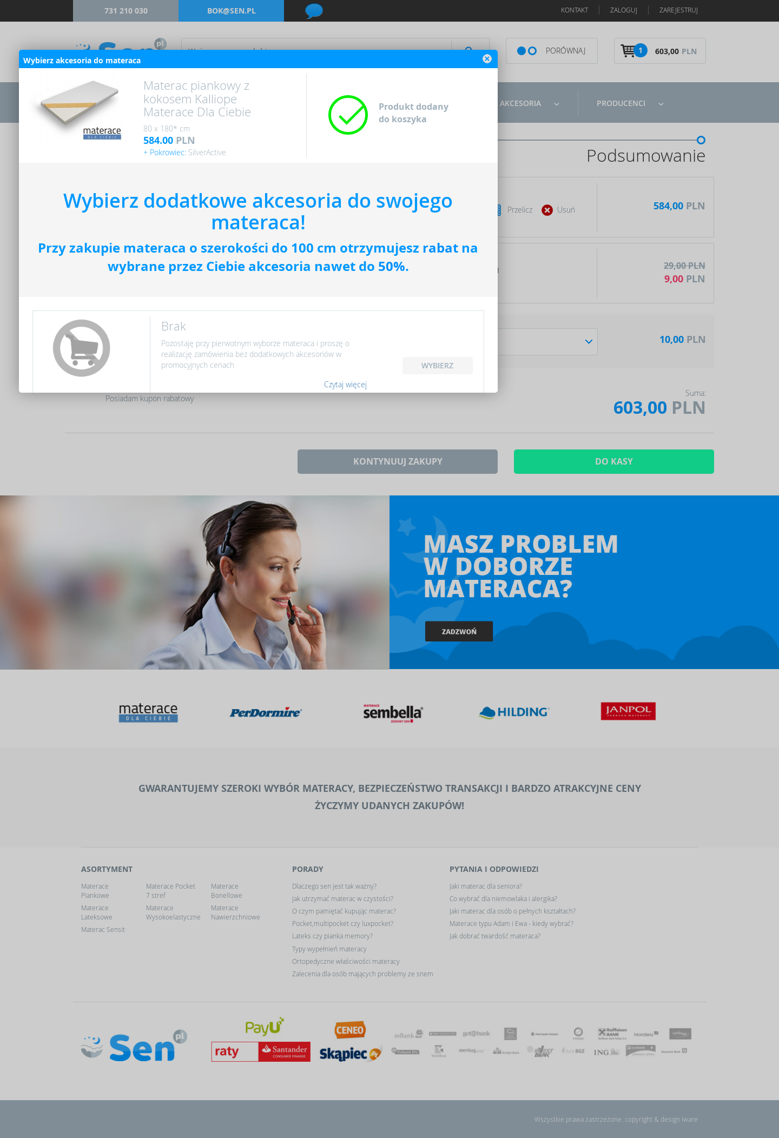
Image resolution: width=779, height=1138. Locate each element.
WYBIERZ (569, 697)
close (619, 390)
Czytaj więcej (476, 716)
